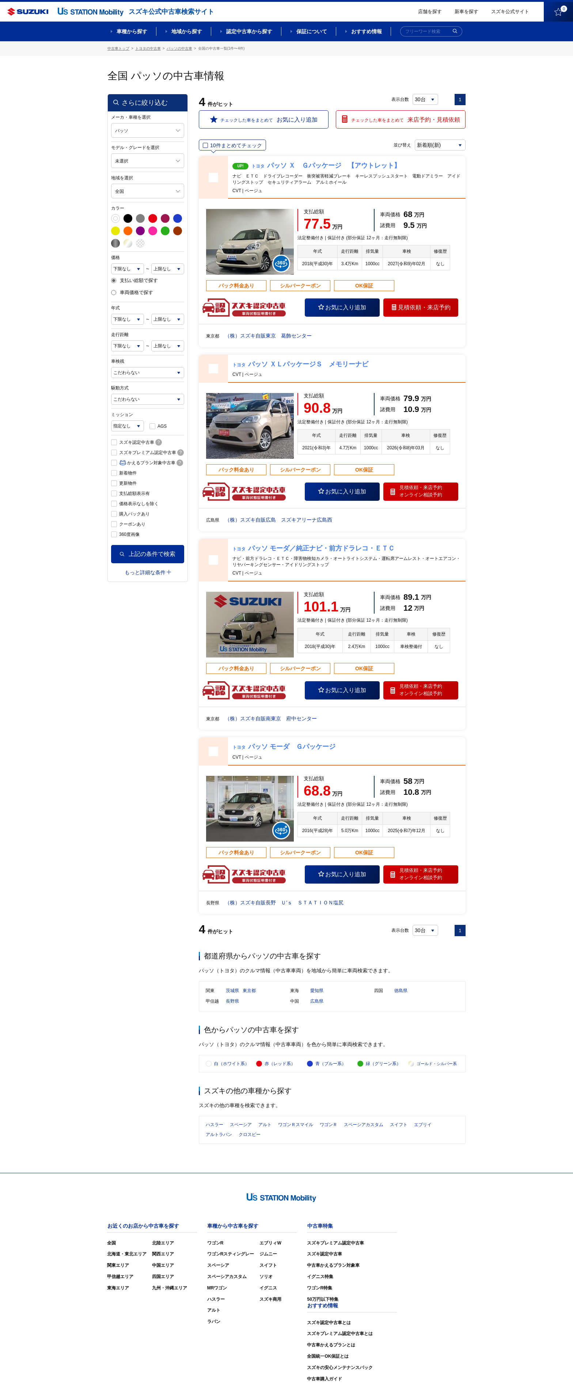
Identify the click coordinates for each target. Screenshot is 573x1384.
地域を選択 (122, 178)
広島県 (316, 1001)
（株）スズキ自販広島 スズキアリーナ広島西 (278, 520)
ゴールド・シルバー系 (437, 1064)
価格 (115, 257)
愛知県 (316, 991)
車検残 (117, 361)
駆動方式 (120, 388)
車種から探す (132, 31)
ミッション (122, 414)
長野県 (232, 1001)
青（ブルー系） (330, 1064)
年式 (115, 308)
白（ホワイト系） (231, 1064)
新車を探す (466, 11)
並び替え (402, 145)
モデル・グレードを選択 (135, 147)
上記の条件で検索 (147, 554)
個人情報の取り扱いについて (437, 1367)
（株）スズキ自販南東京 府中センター (271, 718)
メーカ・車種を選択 (131, 117)
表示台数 (400, 99)
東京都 (249, 991)
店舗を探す (430, 11)
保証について (311, 31)
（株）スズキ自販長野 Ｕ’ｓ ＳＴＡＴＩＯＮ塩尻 (284, 902)
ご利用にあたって (381, 1367)
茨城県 (232, 991)
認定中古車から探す (249, 31)
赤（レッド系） (280, 1064)
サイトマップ (342, 1367)
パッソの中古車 (179, 48)
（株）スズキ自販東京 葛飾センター (268, 336)
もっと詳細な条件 (148, 572)
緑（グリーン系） (383, 1064)
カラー (117, 208)
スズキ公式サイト (510, 11)
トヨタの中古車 (148, 48)
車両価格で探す (132, 292)
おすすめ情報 (366, 31)
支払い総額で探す (134, 280)
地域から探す (186, 31)
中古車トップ (118, 48)
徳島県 (400, 991)
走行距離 (120, 334)
